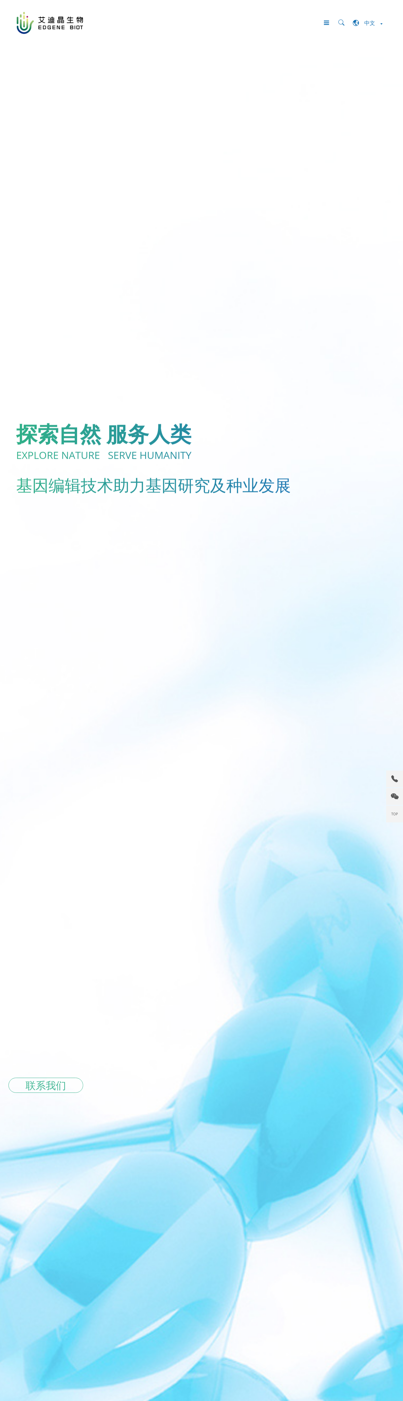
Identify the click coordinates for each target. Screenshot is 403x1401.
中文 (367, 23)
